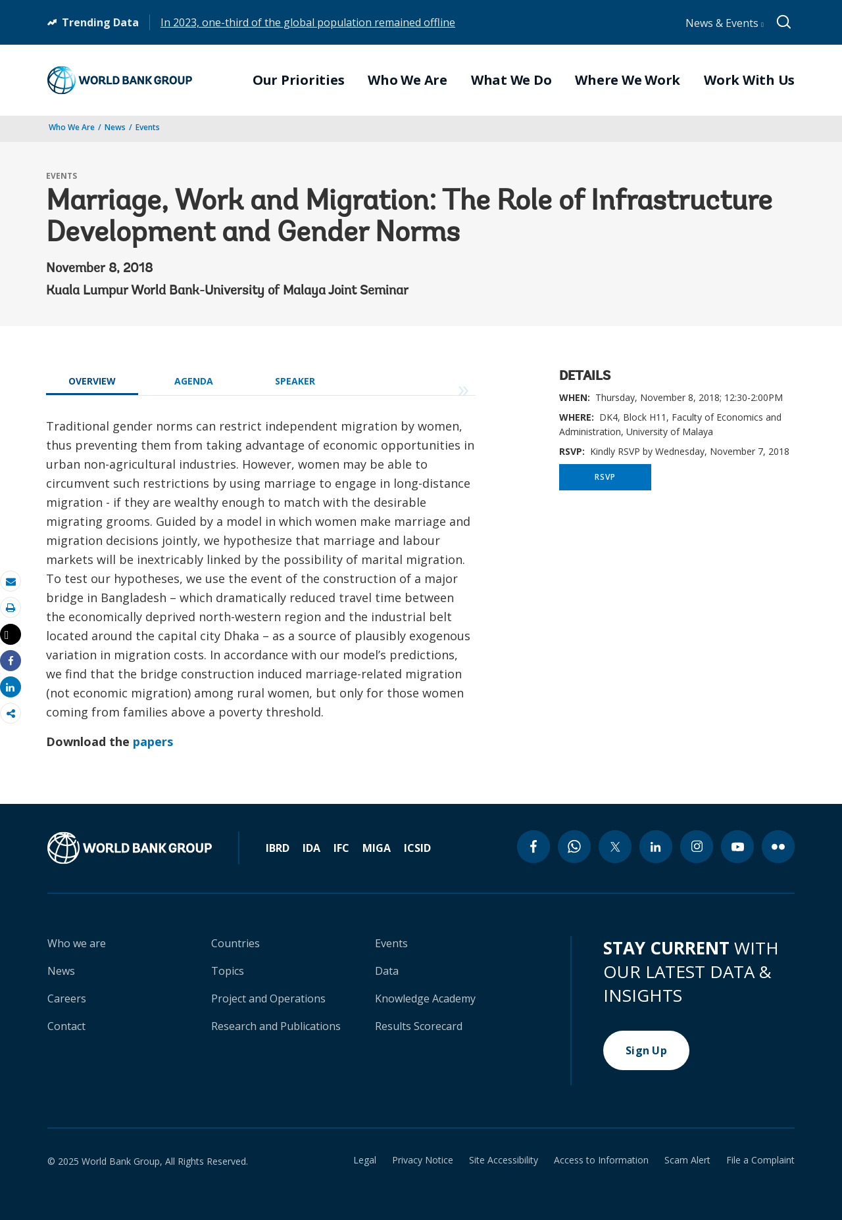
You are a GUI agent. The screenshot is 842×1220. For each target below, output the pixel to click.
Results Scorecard (418, 1026)
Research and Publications (276, 1026)
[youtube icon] (737, 846)
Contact (66, 1026)
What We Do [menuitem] (511, 80)
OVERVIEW (92, 381)
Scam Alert (687, 1160)
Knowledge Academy (425, 998)
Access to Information (601, 1160)
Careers (66, 998)
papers (153, 741)
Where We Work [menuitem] (627, 80)
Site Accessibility (503, 1160)
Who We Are (72, 127)
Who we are (76, 943)
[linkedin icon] (655, 846)
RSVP (605, 476)
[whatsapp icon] (574, 846)
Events (148, 127)
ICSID (417, 848)
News (115, 127)
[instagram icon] (696, 846)
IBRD (277, 848)
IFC (341, 848)
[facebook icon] (533, 846)
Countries (235, 943)
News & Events (724, 23)
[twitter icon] (615, 846)
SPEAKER (295, 381)
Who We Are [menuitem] (407, 80)
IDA (311, 848)
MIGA (376, 848)
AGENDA (193, 381)
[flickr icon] (778, 846)
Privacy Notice (422, 1160)
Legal (364, 1160)
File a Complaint (760, 1160)
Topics (227, 971)
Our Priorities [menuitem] (299, 80)
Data (387, 971)
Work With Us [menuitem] (749, 80)
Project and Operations (268, 998)
